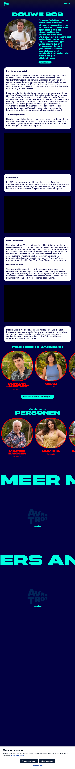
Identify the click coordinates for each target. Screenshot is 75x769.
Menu (67, 4)
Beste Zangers (45, 62)
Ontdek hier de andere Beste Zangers (37, 397)
